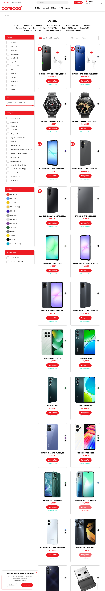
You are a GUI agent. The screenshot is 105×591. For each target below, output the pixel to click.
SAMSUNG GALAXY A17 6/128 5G (52, 169)
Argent (13, 215)
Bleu (13, 199)
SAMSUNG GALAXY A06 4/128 (52, 548)
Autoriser (27, 585)
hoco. (13, 85)
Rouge (13, 195)
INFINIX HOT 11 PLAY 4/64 (85, 500)
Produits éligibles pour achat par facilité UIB (21, 149)
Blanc (13, 219)
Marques (87, 25)
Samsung (14, 66)
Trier (89, 38)
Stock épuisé (85, 510)
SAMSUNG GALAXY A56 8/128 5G (85, 169)
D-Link (13, 42)
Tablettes (14, 173)
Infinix (13, 50)
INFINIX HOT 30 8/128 (85, 453)
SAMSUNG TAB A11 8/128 (85, 216)
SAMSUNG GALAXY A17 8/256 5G (52, 216)
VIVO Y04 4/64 (52, 406)
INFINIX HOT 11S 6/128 (52, 500)
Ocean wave (15, 244)
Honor (13, 46)
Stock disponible (52, 84)
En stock (14, 258)
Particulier (6, 2)
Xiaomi (14, 81)
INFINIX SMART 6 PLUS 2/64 (52, 453)
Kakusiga (14, 58)
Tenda (13, 74)
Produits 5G (84, 28)
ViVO (13, 78)
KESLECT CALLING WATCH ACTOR (86, 121)
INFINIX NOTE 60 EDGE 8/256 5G (52, 74)
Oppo (13, 62)
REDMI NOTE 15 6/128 (52, 358)
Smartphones (16, 161)
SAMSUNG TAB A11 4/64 (52, 263)
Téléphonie (27, 25)
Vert (13, 227)
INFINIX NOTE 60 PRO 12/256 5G (85, 74)
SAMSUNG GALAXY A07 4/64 (52, 311)
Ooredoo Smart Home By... (26, 28)
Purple (13, 223)
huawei (14, 89)
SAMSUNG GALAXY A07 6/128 (85, 263)
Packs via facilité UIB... (48, 28)
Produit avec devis (73, 25)
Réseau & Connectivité (18, 153)
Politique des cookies (20, 580)
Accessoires (15, 118)
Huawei (14, 126)
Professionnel (16, 2)
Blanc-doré (15, 207)
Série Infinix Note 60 (73, 30)
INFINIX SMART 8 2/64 (85, 548)
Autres (14, 122)
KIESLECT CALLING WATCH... (52, 121)
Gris (12, 232)
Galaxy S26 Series (69, 28)
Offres (16, 25)
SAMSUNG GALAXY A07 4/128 (85, 311)
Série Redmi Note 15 (53, 30)
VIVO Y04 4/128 (85, 406)
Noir (13, 240)
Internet (39, 25)
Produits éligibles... (54, 25)
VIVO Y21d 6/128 (85, 358)
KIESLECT (14, 54)
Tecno (13, 70)
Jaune (13, 203)
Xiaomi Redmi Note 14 (32, 30)
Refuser (12, 585)
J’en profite (52, 81)
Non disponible (16, 262)
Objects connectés (17, 138)
